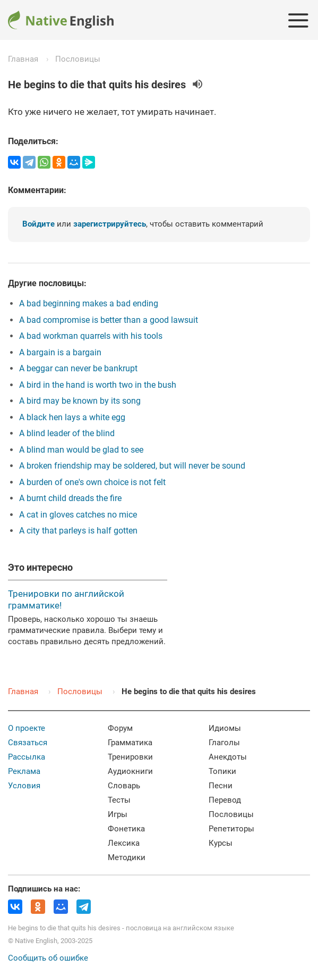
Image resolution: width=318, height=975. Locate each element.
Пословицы (77, 59)
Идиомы (225, 728)
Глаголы (224, 742)
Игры (117, 814)
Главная (23, 59)
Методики (126, 857)
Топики (222, 771)
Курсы (221, 843)
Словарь (124, 785)
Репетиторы (231, 829)
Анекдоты (228, 757)
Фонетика (126, 829)
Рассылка (26, 757)
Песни (221, 785)
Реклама (24, 771)
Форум (120, 728)
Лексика (124, 843)
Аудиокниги (130, 771)
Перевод (225, 800)
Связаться (27, 742)
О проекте (26, 728)
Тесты (119, 800)
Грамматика (130, 742)
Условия (24, 785)
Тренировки (130, 757)
